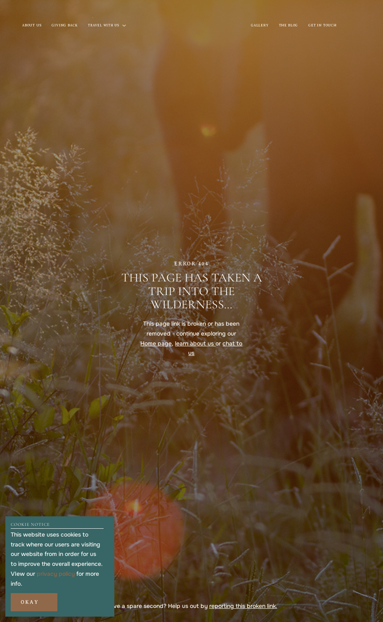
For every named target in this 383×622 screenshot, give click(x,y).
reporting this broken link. (243, 606)
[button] (34, 602)
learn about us (195, 343)
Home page (156, 343)
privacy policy (56, 573)
